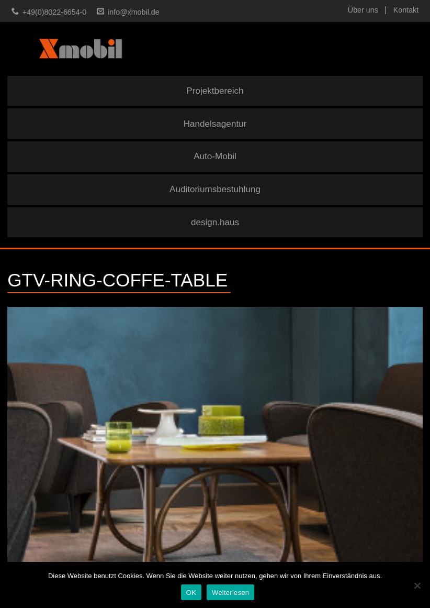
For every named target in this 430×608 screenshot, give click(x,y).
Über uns (363, 10)
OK (191, 592)
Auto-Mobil (215, 156)
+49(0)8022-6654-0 (54, 12)
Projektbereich (214, 91)
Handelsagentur (215, 124)
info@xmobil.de (133, 12)
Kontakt (405, 10)
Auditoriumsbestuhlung (215, 189)
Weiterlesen (230, 592)
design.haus (215, 222)
